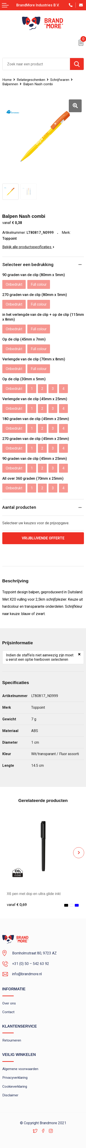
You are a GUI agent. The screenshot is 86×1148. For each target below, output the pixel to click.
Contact (8, 1012)
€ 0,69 (17, 905)
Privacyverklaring (15, 1078)
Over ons (9, 1003)
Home (7, 80)
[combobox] (36, 64)
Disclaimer (10, 1095)
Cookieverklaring (14, 1086)
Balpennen (10, 84)
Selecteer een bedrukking (27, 264)
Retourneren (11, 1040)
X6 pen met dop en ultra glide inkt (34, 894)
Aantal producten (19, 507)
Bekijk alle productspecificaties (28, 247)
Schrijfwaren (59, 80)
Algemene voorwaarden (20, 1069)
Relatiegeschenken (31, 80)
